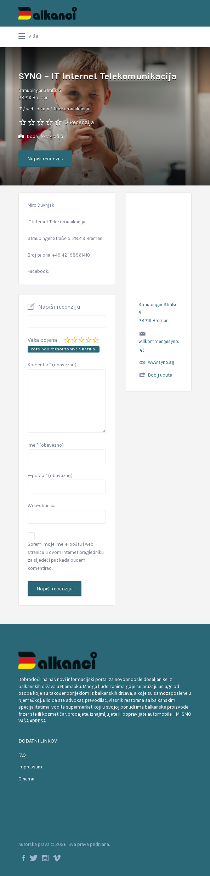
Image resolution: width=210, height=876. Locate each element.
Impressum (30, 766)
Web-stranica (42, 505)
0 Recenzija (79, 122)
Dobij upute (160, 375)
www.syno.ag (161, 362)
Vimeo (57, 858)
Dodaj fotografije (40, 137)
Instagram (45, 858)
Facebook (23, 858)
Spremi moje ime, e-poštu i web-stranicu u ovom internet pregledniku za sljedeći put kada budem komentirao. (66, 556)
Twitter (34, 858)
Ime (46, 445)
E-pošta (50, 475)
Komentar (52, 364)
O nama (26, 778)
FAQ (22, 755)
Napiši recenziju (45, 159)
